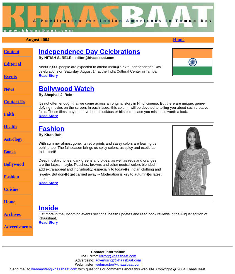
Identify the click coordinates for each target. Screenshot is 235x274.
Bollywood (14, 164)
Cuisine (11, 189)
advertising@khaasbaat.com (118, 260)
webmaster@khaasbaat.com (118, 264)
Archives (12, 214)
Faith (9, 114)
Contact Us (14, 101)
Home (179, 39)
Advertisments (18, 226)
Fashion (11, 176)
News (9, 89)
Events (10, 76)
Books (10, 151)
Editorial (12, 64)
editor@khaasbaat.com (117, 256)
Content (11, 51)
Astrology (13, 139)
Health (10, 126)
